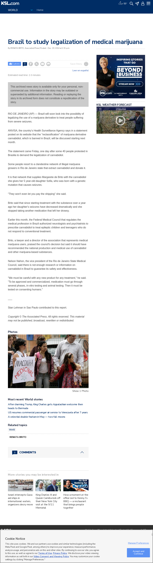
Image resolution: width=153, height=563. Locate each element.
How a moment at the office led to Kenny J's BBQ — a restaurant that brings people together (75, 501)
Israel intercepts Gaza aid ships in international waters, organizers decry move (20, 499)
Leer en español (81, 70)
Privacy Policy (60, 553)
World (12, 429)
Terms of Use (45, 553)
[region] (76, 546)
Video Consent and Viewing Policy (51, 556)
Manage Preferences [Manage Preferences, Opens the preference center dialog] (138, 543)
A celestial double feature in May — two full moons (36, 417)
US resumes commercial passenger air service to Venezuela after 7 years (48, 412)
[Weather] (122, 3)
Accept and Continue (138, 552)
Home (40, 10)
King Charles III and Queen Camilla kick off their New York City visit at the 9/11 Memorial (48, 501)
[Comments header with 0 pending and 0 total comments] (48, 452)
